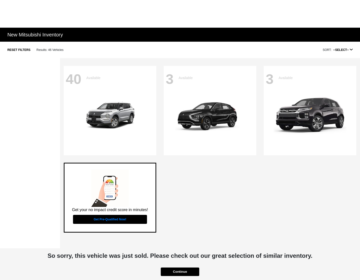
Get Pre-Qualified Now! (110, 219)
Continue (180, 272)
